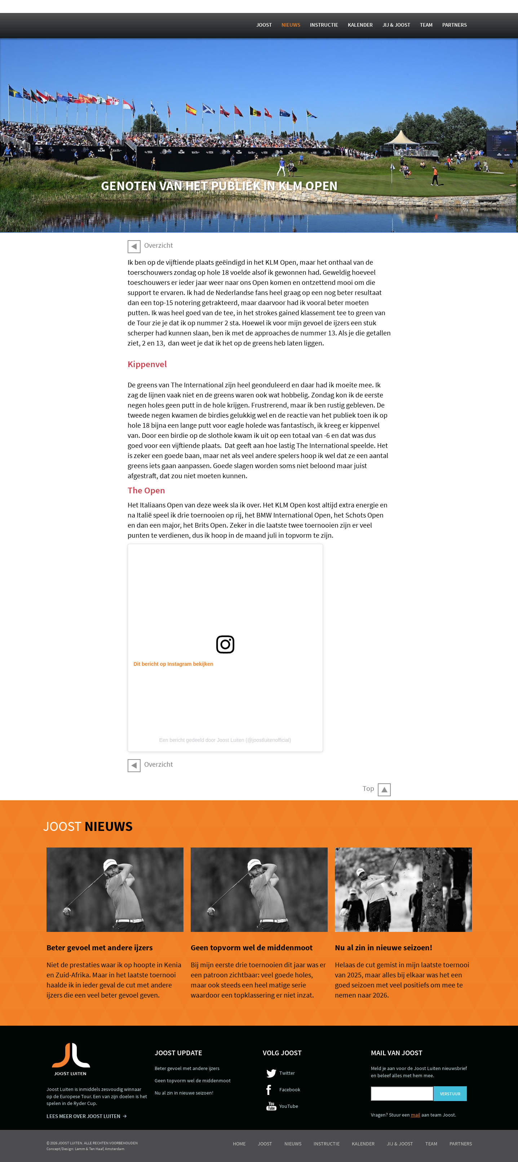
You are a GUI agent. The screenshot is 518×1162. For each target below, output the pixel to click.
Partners (454, 24)
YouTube (288, 1106)
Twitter (287, 1073)
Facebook (289, 1089)
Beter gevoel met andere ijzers (100, 947)
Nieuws (291, 24)
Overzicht (158, 245)
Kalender (360, 24)
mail (415, 1115)
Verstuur (450, 1093)
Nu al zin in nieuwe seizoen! (383, 947)
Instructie (324, 24)
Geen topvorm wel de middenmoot (252, 947)
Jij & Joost (396, 24)
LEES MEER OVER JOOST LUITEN (83, 1116)
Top (368, 788)
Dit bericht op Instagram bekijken (173, 664)
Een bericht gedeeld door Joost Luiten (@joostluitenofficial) (225, 740)
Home (239, 1143)
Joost (264, 24)
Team (426, 24)
